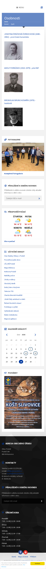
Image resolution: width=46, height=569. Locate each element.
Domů (6, 24)
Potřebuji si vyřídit (11, 307)
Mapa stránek (23, 557)
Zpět (12, 24)
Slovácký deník (9, 283)
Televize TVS (8, 291)
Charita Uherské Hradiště (13, 295)
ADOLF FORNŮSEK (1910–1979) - (21, 68)
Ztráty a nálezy (9, 279)
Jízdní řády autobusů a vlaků (14, 299)
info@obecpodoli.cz (14, 471)
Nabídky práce (9, 275)
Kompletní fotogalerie (13, 173)
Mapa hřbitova (9, 268)
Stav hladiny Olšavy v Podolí (14, 256)
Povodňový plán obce (12, 260)
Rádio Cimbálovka (10, 315)
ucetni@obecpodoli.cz (15, 473)
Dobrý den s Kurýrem (12, 287)
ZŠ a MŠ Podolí (9, 264)
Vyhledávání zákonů (11, 311)
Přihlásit (33, 557)
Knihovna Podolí (10, 271)
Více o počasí (9, 241)
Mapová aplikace (10, 319)
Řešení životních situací (12, 303)
